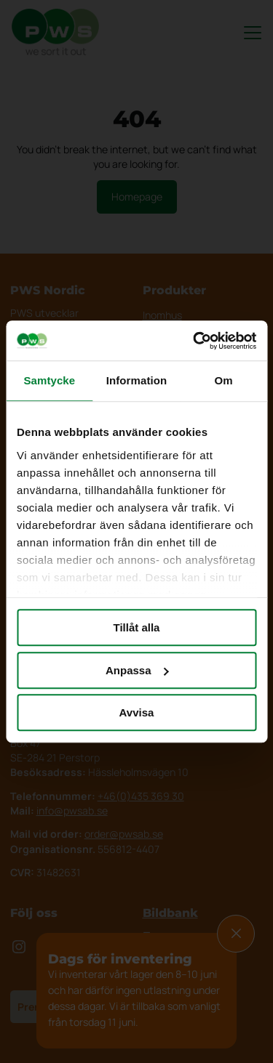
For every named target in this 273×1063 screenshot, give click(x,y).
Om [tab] (224, 380)
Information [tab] (136, 380)
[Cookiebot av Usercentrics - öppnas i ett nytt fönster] (194, 340)
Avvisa (136, 712)
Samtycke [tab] (49, 380)
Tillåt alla (137, 627)
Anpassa (137, 670)
